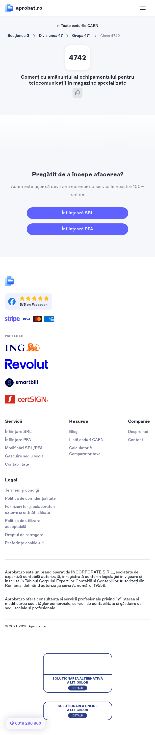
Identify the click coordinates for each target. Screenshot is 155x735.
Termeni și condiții (22, 490)
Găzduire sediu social (25, 456)
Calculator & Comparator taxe (85, 451)
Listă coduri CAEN (86, 439)
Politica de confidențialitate (30, 498)
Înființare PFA (18, 439)
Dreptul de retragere (24, 534)
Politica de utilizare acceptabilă (22, 523)
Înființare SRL (18, 431)
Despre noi (138, 431)
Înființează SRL (77, 212)
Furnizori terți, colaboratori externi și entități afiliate (30, 509)
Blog (73, 431)
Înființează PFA (77, 228)
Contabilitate (17, 464)
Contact (135, 439)
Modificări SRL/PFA (24, 448)
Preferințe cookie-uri (24, 543)
